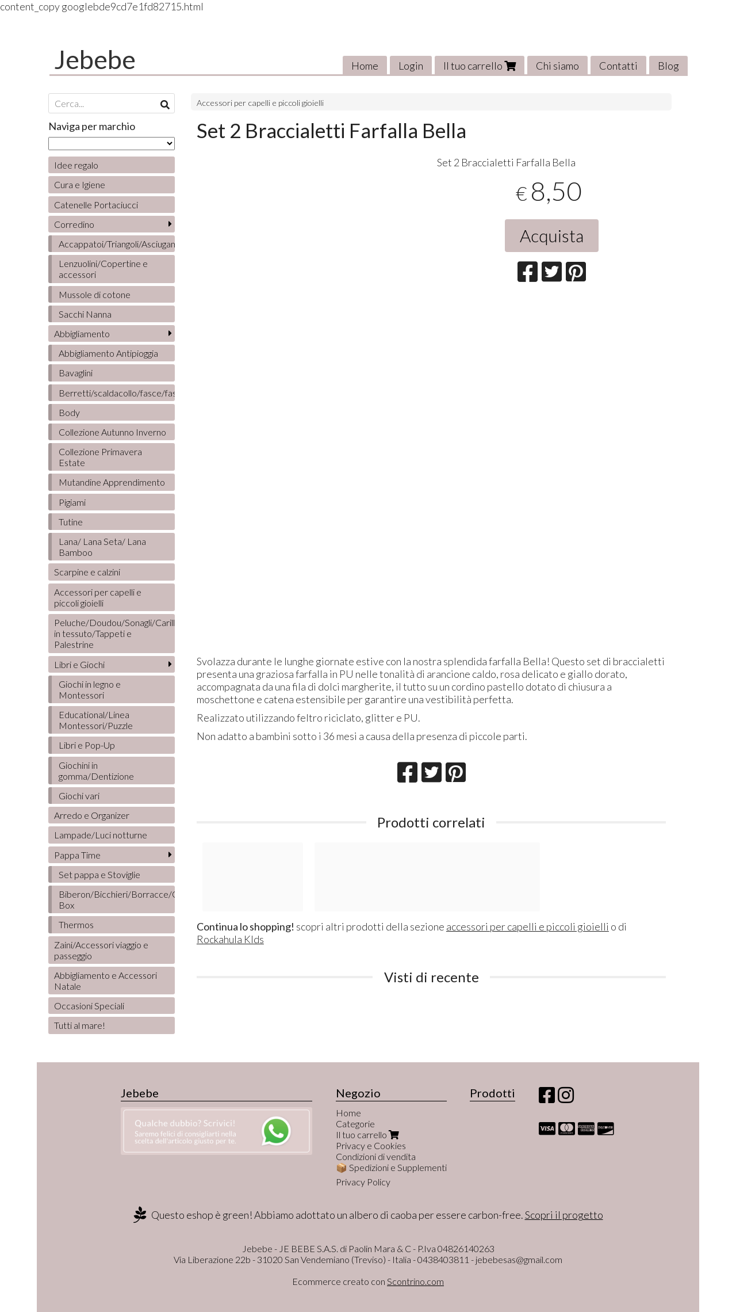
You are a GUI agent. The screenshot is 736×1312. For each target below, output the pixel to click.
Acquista (552, 235)
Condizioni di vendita (376, 1156)
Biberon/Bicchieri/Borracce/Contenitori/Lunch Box (117, 899)
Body (69, 412)
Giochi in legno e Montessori (90, 689)
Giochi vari (79, 795)
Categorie (355, 1123)
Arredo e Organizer (91, 815)
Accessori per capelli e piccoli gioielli (260, 103)
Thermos (76, 924)
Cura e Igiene (79, 184)
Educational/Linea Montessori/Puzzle (96, 720)
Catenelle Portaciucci (96, 204)
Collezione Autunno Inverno (112, 431)
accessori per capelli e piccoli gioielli (527, 926)
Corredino (74, 224)
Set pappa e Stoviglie (99, 874)
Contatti (618, 65)
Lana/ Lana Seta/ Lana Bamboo (102, 547)
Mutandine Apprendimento (112, 481)
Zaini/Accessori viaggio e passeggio (101, 950)
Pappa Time (77, 854)
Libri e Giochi (79, 664)
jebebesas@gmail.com (519, 1259)
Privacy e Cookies (371, 1145)
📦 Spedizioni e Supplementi (391, 1167)
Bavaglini (76, 372)
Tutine (71, 521)
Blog (668, 65)
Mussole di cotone (95, 294)
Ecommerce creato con (368, 1281)
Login (410, 65)
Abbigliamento (82, 333)
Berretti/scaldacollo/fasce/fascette (117, 392)
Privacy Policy (363, 1181)
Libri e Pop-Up (87, 744)
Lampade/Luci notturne (100, 834)
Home (364, 65)
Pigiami (72, 502)
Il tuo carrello (479, 65)
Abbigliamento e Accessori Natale (105, 980)
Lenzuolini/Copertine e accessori (103, 269)
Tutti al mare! (79, 1025)
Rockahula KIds (230, 939)
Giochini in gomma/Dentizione (96, 770)
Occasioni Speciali (89, 1005)
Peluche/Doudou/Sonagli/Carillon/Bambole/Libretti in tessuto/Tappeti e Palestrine (114, 633)
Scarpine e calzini (87, 571)
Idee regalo (76, 164)
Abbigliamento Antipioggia (108, 353)
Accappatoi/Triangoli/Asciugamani (117, 243)
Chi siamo (557, 65)
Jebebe (95, 59)
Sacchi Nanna (85, 313)
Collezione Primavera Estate (100, 457)
